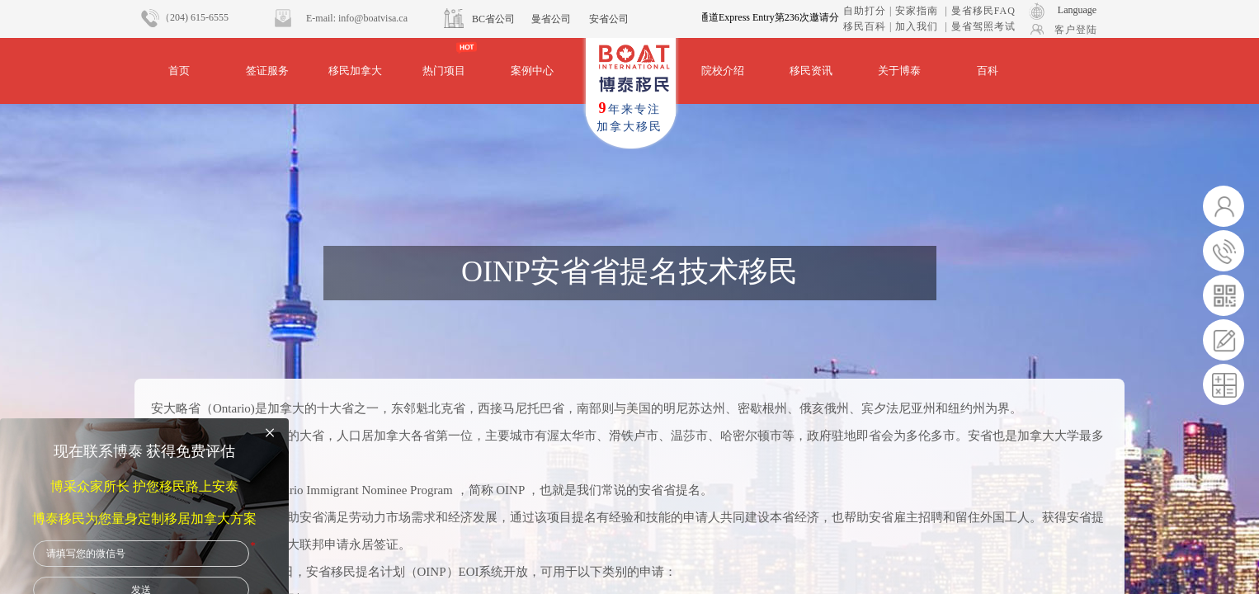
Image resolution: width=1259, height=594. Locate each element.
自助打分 (864, 10)
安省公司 (609, 19)
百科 (987, 70)
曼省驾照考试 (983, 26)
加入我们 (916, 26)
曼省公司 (551, 19)
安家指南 (916, 10)
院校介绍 (722, 70)
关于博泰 (899, 70)
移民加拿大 (355, 70)
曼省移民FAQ (983, 10)
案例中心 (532, 70)
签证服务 (267, 70)
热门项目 (443, 70)
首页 (179, 70)
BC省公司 (493, 19)
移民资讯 (811, 70)
